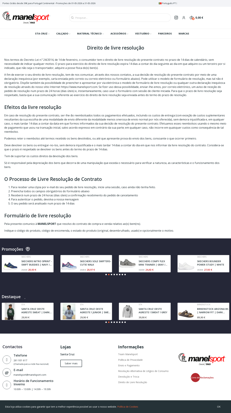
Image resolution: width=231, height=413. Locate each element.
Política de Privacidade (130, 359)
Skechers (26, 257)
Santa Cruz (67, 354)
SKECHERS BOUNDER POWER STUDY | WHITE (210, 263)
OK (218, 406)
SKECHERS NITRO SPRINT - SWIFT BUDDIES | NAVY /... (36, 263)
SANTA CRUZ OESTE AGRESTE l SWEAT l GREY (153, 310)
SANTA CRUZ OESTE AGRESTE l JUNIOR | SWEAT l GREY (96, 310)
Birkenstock (203, 305)
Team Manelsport (128, 354)
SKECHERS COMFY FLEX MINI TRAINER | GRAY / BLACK (152, 263)
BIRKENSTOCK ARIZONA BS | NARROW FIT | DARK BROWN (212, 310)
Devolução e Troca (128, 376)
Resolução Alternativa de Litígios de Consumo (143, 371)
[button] (106, 274)
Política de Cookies (127, 406)
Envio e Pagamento (129, 365)
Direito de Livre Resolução (132, 382)
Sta (23, 305)
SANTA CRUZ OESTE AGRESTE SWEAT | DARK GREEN (35, 310)
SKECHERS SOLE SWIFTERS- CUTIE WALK (95, 263)
